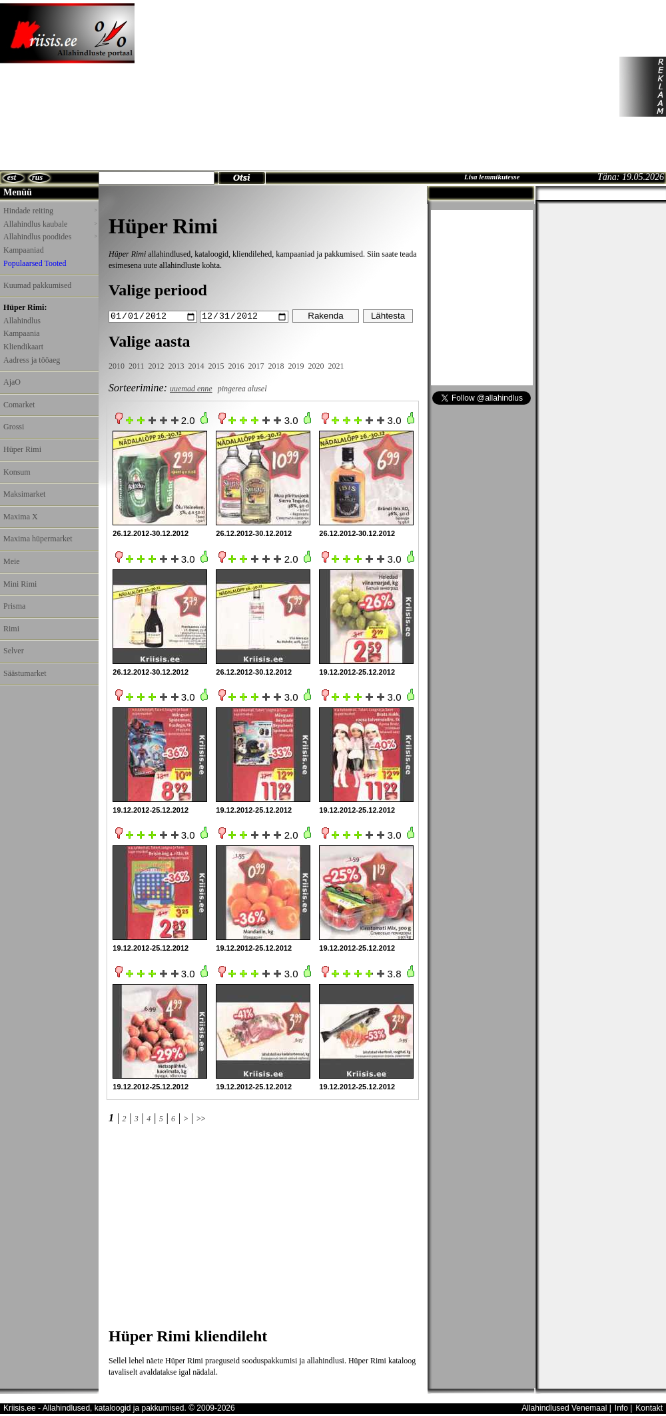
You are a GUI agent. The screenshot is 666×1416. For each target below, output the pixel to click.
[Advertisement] (238, 86)
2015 (216, 366)
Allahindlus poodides (50, 236)
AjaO (12, 382)
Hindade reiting (50, 210)
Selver (13, 650)
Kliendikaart (23, 346)
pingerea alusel (242, 388)
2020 (316, 366)
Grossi (13, 426)
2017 (256, 366)
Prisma (14, 606)
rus (37, 177)
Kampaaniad (23, 250)
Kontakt (649, 1407)
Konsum (17, 472)
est (11, 177)
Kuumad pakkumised (37, 285)
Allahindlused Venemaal (564, 1407)
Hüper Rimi (22, 449)
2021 (336, 366)
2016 (236, 366)
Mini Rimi (20, 584)
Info (621, 1407)
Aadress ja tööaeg (31, 360)
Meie (11, 561)
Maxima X (20, 516)
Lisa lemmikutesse (491, 177)
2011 (137, 366)
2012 (157, 366)
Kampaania (21, 333)
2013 (176, 366)
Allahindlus (22, 320)
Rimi (11, 628)
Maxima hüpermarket (38, 538)
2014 (196, 366)
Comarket (19, 404)
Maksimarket (24, 494)
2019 (296, 366)
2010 (117, 366)
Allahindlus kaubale (50, 224)
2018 (276, 366)
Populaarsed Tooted (35, 263)
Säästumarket (25, 673)
